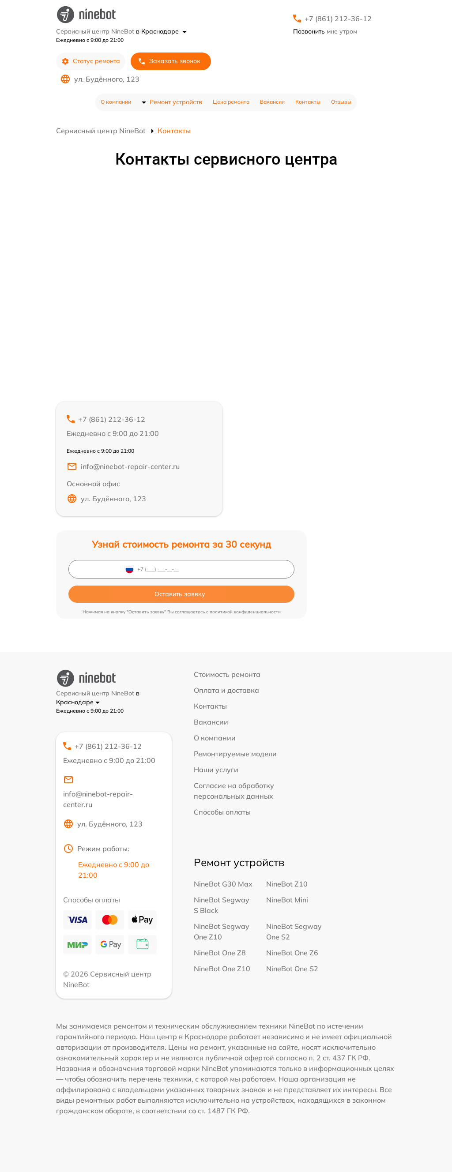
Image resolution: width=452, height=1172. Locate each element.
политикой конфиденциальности (245, 612)
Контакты (307, 101)
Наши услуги (216, 769)
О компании (116, 101)
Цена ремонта (231, 101)
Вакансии (272, 101)
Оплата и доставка (226, 690)
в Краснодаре (161, 31)
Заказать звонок (169, 61)
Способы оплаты (222, 812)
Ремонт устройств (176, 102)
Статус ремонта (90, 61)
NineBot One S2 (292, 968)
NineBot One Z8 (220, 952)
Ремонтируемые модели (235, 753)
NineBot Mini (287, 899)
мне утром (325, 31)
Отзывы (341, 101)
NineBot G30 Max (223, 883)
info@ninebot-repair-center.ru (123, 466)
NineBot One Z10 (222, 968)
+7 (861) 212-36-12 (338, 18)
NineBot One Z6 (292, 952)
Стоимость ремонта (227, 674)
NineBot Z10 (287, 883)
